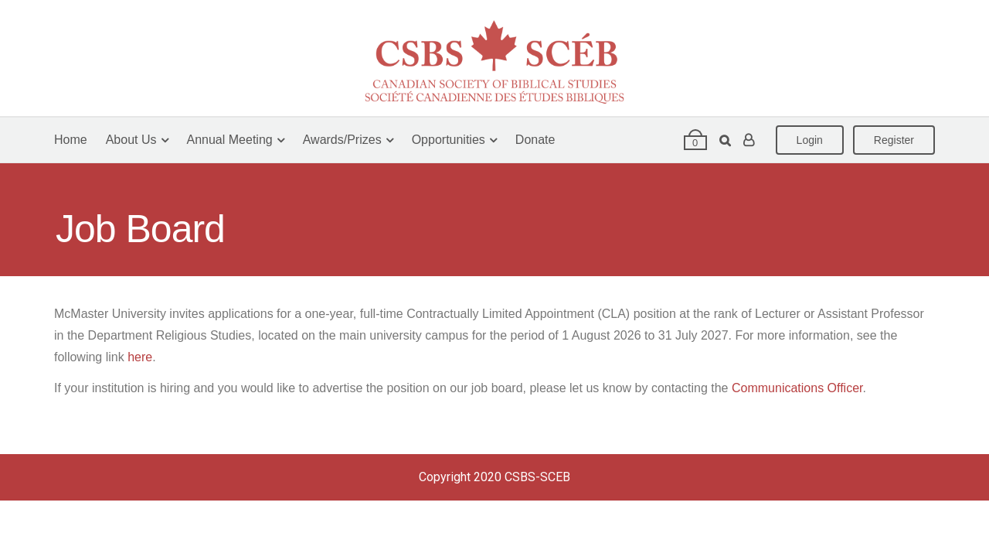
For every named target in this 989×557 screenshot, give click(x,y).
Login (810, 140)
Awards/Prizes (342, 139)
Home (70, 139)
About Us (131, 139)
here (139, 357)
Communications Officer (797, 388)
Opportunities (448, 139)
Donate (535, 139)
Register (894, 140)
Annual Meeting (230, 139)
